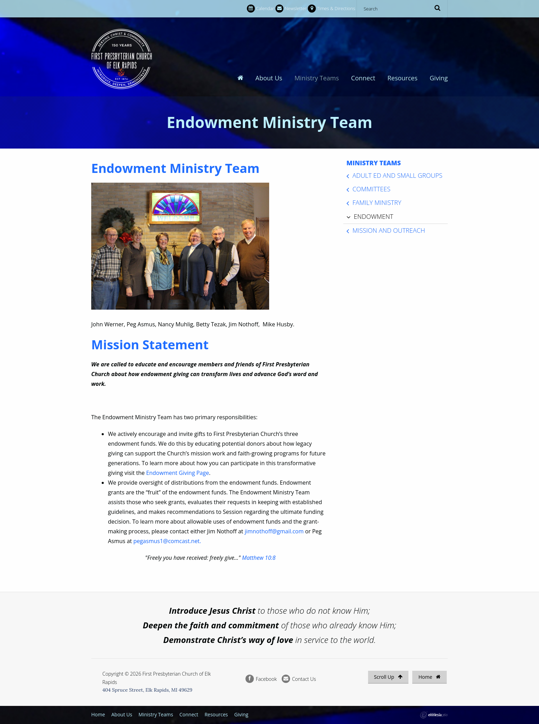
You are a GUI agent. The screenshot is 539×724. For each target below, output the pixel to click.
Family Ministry (376, 199)
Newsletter (290, 9)
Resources (402, 35)
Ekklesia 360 (434, 711)
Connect (363, 35)
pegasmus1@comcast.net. (167, 537)
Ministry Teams (317, 35)
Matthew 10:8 (258, 554)
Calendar (260, 9)
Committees (371, 185)
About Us (269, 35)
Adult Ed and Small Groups (397, 171)
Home (429, 673)
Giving (439, 35)
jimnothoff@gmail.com (274, 527)
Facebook (261, 675)
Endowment (373, 212)
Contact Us (299, 675)
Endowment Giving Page (177, 469)
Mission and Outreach (388, 226)
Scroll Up (388, 673)
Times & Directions (331, 9)
